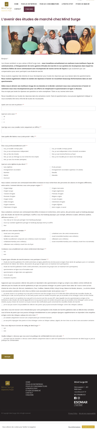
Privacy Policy (72, 413)
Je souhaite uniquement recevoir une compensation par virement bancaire (26, 318)
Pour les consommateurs (49, 4)
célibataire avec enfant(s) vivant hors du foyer (17, 244)
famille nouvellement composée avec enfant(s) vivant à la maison (23, 239)
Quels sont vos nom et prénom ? (12, 105)
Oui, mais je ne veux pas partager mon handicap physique (21, 220)
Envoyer (7, 357)
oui (3, 251)
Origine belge (7, 188)
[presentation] (15, 348)
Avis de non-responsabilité (87, 413)
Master (4, 175)
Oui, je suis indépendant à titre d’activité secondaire (68, 151)
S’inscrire (29, 9)
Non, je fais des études (10, 154)
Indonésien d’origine (57, 202)
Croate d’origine (56, 199)
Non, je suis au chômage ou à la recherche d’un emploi (20, 157)
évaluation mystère (8, 278)
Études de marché (83, 4)
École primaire (55, 167)
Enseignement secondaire (11, 170)
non (3, 254)
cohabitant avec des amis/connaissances (64, 233)
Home (16, 4)
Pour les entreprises (29, 4)
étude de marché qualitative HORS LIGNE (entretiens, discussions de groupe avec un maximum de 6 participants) (39, 266)
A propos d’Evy (67, 4)
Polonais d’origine (56, 194)
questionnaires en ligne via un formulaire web (17, 269)
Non (3, 225)
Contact (17, 9)
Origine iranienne (8, 204)
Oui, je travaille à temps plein (12, 149)
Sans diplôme (6, 167)
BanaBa (53, 172)
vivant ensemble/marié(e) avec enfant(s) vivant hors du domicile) (72, 241)
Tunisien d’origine (8, 194)
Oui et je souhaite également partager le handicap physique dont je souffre (27, 223)
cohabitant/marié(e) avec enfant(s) (13, 241)
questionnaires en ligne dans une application (16, 272)
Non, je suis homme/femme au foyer (63, 154)
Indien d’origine (7, 202)
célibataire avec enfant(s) (59, 239)
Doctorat (5, 178)
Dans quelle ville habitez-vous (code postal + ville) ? (18, 136)
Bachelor (5, 172)
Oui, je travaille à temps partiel (61, 149)
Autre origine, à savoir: (58, 207)
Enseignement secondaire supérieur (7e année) (66, 170)
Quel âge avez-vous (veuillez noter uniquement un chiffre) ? (21, 127)
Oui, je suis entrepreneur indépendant (15, 151)
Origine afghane (56, 204)
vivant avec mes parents (10, 233)
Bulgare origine (56, 196)
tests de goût (7, 275)
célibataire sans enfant (9, 236)
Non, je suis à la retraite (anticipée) (13, 159)
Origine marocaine (57, 188)
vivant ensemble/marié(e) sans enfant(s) (64, 236)
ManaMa (53, 175)
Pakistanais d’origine (9, 207)
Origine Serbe (7, 199)
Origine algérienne (57, 191)
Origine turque (7, 191)
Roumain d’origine (8, 196)
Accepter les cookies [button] (88, 427)
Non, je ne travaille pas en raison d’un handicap (66, 157)
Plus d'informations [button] (74, 427)
